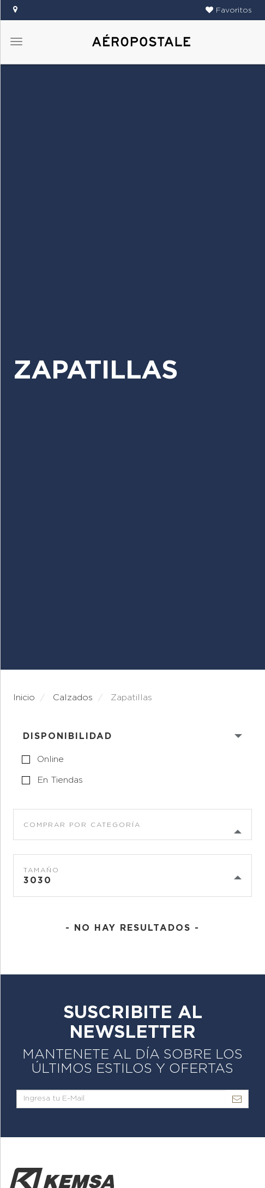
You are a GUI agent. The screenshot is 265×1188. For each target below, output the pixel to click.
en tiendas (60, 780)
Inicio (24, 697)
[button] (229, 10)
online (50, 759)
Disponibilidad (67, 736)
